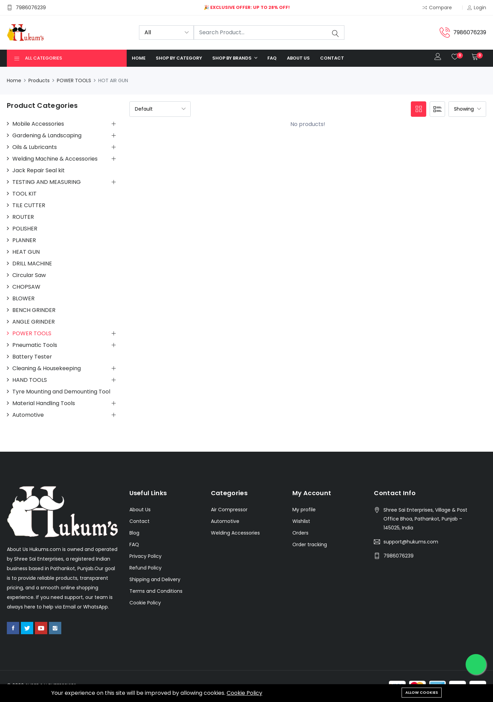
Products (39, 80)
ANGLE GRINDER (33, 322)
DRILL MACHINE (32, 263)
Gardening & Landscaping (46, 135)
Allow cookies (421, 692)
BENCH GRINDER (33, 310)
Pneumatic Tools (34, 345)
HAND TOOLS (29, 380)
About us (298, 58)
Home (139, 58)
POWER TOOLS (74, 80)
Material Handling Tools (43, 403)
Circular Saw (29, 275)
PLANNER (24, 240)
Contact (332, 58)
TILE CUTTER (28, 205)
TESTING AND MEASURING (46, 182)
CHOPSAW (26, 287)
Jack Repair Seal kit (38, 170)
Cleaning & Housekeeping (46, 368)
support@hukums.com (410, 541)
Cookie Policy (244, 693)
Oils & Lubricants (34, 147)
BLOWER (23, 298)
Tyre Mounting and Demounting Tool (61, 392)
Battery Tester (32, 357)
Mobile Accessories (38, 124)
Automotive (28, 415)
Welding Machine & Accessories (55, 159)
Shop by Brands (232, 58)
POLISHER (24, 229)
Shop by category (179, 58)
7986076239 (398, 555)
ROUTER (23, 217)
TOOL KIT (24, 194)
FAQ (272, 58)
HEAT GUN (26, 252)
